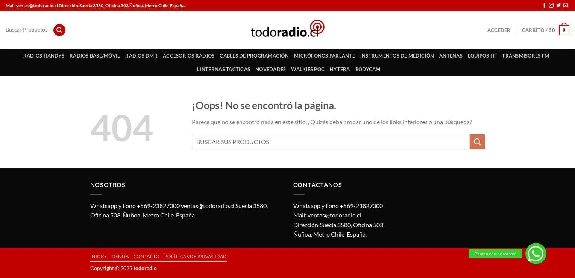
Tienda (120, 256)
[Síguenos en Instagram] (551, 5)
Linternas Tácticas (223, 69)
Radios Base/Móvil (95, 56)
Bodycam (368, 69)
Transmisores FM (525, 56)
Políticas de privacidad (195, 256)
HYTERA (340, 69)
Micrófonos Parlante (324, 56)
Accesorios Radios (188, 56)
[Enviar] (477, 141)
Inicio (98, 256)
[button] (535, 253)
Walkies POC (308, 69)
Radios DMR (141, 56)
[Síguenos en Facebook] (544, 5)
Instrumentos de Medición (397, 56)
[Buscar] (59, 30)
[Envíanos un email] (565, 5)
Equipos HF (482, 56)
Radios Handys (43, 56)
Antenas (451, 56)
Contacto (147, 256)
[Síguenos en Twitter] (558, 5)
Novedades (270, 69)
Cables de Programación (254, 56)
